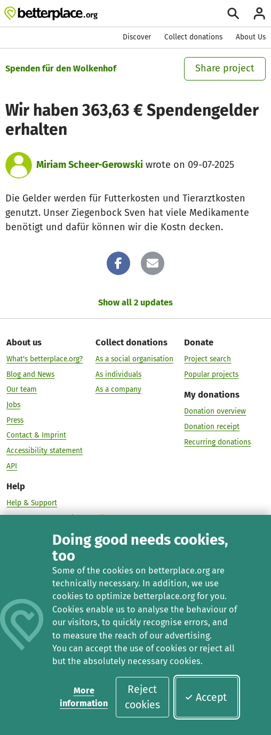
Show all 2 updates (135, 302)
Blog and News (30, 373)
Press (14, 419)
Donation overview (215, 410)
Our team (21, 388)
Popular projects (211, 373)
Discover (137, 37)
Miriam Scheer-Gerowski (89, 165)
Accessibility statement (44, 450)
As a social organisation (134, 358)
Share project (224, 68)
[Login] (259, 13)
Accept (205, 697)
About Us (251, 37)
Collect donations (193, 37)
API (11, 465)
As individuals (118, 373)
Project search (207, 358)
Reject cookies (142, 697)
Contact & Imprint (36, 434)
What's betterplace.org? (44, 358)
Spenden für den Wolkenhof (60, 68)
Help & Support (31, 502)
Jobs (13, 404)
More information (84, 696)
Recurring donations (217, 441)
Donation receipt (212, 426)
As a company (118, 388)
